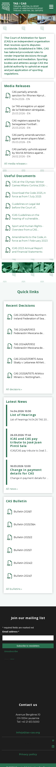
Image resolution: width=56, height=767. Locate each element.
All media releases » (15, 163)
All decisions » (14, 389)
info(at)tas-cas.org (28, 732)
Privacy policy (28, 754)
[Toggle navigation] (51, 7)
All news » (12, 488)
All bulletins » (14, 589)
